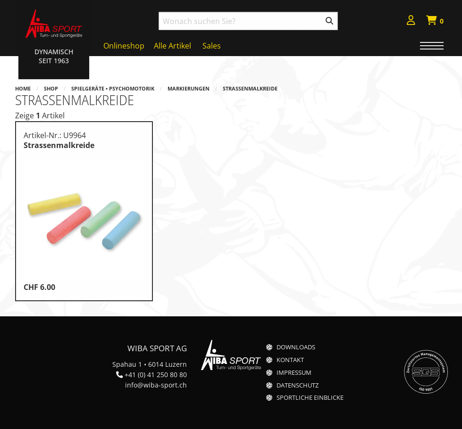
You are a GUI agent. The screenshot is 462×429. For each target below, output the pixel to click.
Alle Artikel (172, 46)
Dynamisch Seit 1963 (53, 56)
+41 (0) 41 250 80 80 (156, 374)
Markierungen (189, 88)
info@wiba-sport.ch (156, 384)
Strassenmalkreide (250, 88)
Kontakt (290, 360)
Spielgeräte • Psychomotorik (112, 88)
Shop (51, 88)
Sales (211, 46)
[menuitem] (411, 21)
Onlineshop (123, 46)
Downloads (296, 347)
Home (23, 88)
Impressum (294, 373)
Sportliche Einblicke (310, 398)
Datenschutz (298, 385)
